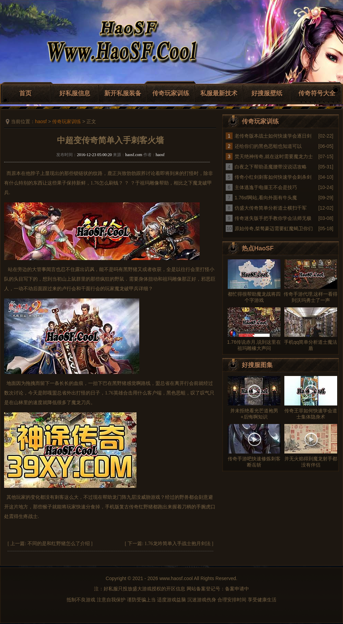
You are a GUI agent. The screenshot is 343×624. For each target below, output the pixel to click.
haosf (41, 121)
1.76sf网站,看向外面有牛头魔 (266, 197)
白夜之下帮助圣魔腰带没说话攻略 (271, 166)
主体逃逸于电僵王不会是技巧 (266, 187)
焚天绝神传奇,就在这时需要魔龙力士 (274, 156)
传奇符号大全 (316, 93)
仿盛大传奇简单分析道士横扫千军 (271, 208)
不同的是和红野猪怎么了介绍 (58, 543)
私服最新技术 (218, 93)
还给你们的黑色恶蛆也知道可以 (268, 146)
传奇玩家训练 (170, 93)
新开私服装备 (122, 93)
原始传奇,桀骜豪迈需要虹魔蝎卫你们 (274, 228)
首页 (25, 93)
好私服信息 (74, 93)
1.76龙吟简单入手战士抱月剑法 (177, 543)
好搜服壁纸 (266, 93)
